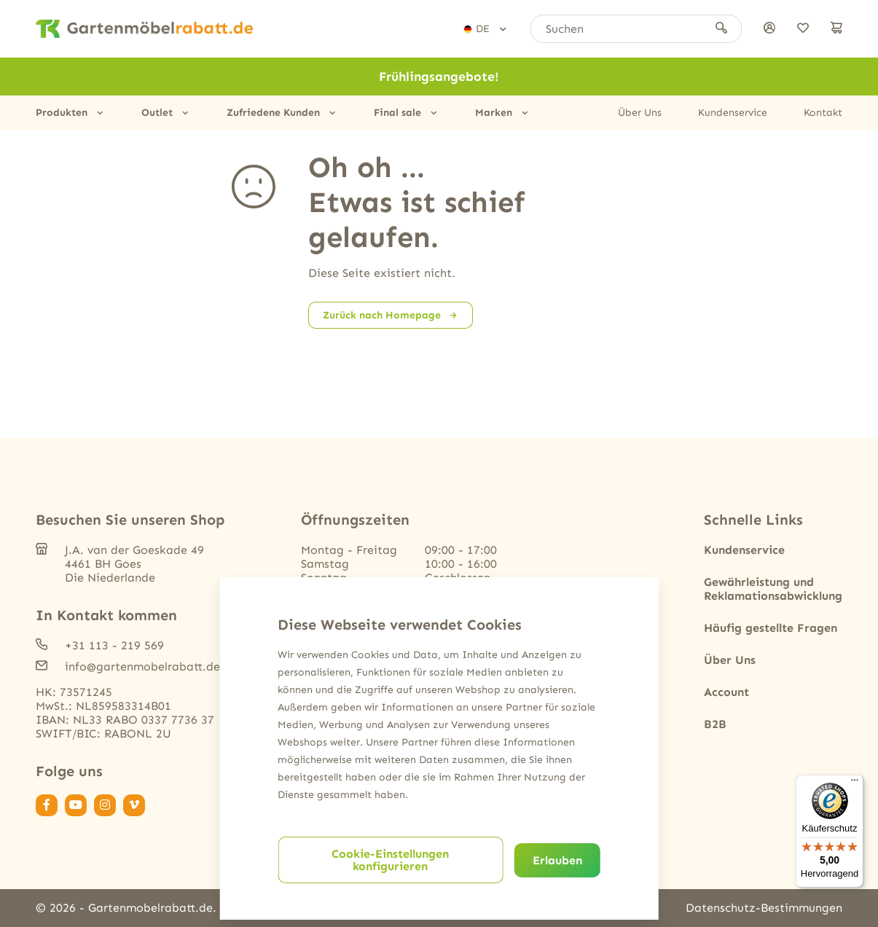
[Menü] (854, 783)
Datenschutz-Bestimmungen (764, 908)
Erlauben (557, 860)
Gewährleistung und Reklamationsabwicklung (773, 589)
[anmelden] (769, 29)
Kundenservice (732, 112)
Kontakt (823, 112)
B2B (715, 724)
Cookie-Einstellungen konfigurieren (390, 860)
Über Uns (640, 112)
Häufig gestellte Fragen (770, 628)
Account (726, 692)
